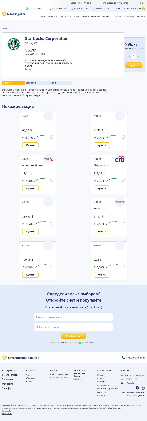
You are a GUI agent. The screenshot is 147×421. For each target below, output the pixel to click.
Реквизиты (101, 392)
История (100, 375)
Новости (77, 376)
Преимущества (103, 385)
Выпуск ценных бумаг (58, 377)
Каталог (42, 16)
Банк (142, 2)
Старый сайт (6, 411)
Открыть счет (73, 335)
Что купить (52, 16)
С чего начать (65, 16)
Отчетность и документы (107, 389)
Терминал (107, 16)
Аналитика (78, 379)
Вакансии (101, 395)
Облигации (30, 378)
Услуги (76, 16)
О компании (129, 16)
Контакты (141, 16)
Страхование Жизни (81, 2)
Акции (28, 375)
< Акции (5, 28)
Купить (134, 65)
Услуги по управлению (59, 375)
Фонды (29, 381)
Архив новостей (7, 414)
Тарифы (117, 16)
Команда (101, 382)
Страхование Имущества (115, 2)
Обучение (7, 383)
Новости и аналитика (91, 16)
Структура (101, 378)
